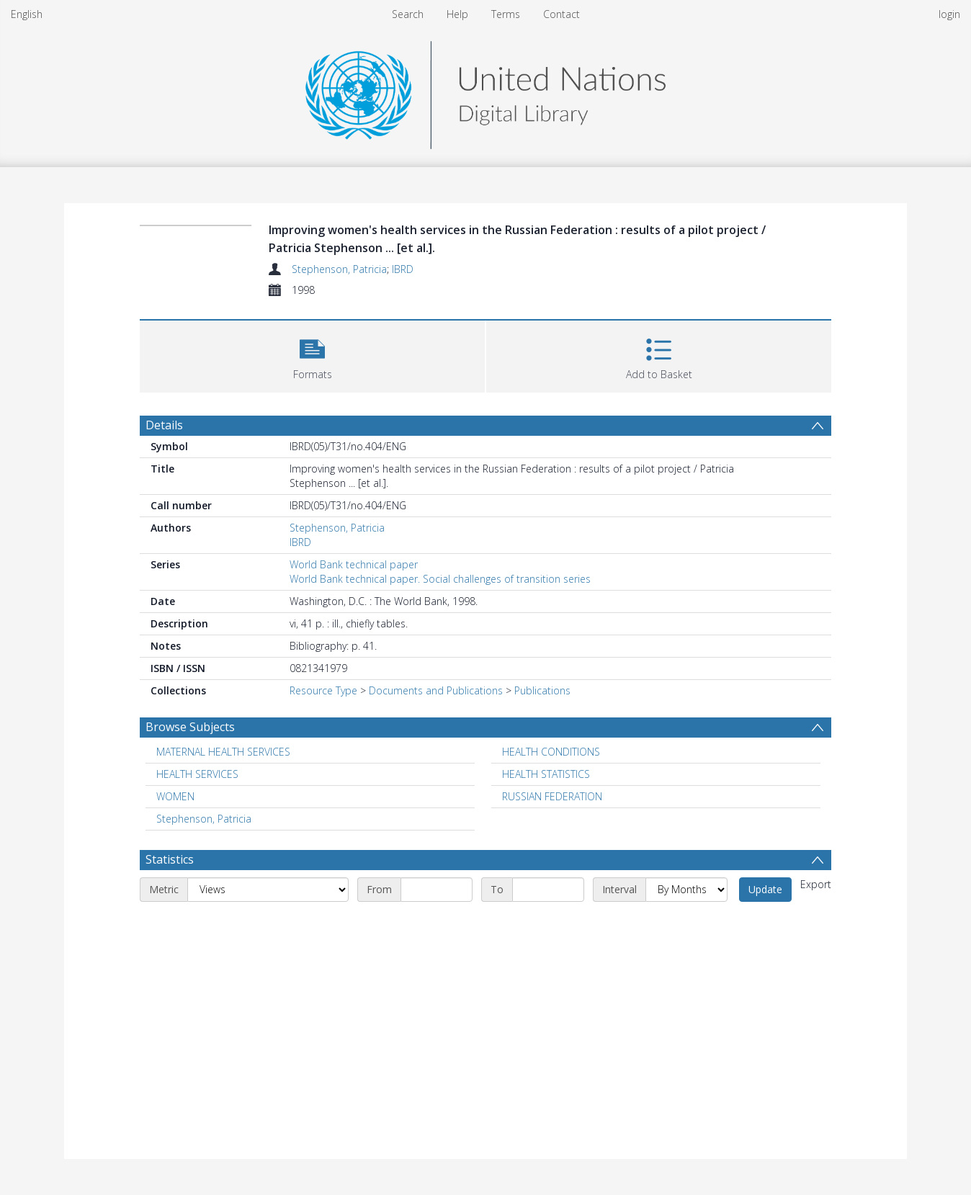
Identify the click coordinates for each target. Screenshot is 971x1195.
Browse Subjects (190, 727)
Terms (505, 14)
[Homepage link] (485, 91)
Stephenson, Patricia (339, 269)
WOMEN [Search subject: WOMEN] (175, 796)
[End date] (548, 889)
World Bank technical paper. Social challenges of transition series (440, 579)
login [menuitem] (949, 14)
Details (164, 425)
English (26, 14)
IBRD (402, 269)
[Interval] (686, 889)
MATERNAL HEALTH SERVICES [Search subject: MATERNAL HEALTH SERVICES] (223, 751)
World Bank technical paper (354, 564)
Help (457, 14)
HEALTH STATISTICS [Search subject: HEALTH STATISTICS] (546, 774)
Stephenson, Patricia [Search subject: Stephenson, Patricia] (203, 818)
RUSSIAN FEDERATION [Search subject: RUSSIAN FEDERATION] (552, 796)
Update (765, 889)
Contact (561, 14)
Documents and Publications (436, 690)
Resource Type (323, 690)
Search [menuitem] (408, 14)
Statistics (170, 859)
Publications (542, 690)
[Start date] (437, 889)
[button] (312, 355)
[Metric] (268, 889)
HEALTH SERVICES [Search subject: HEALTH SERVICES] (197, 774)
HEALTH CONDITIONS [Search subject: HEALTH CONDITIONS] (551, 751)
